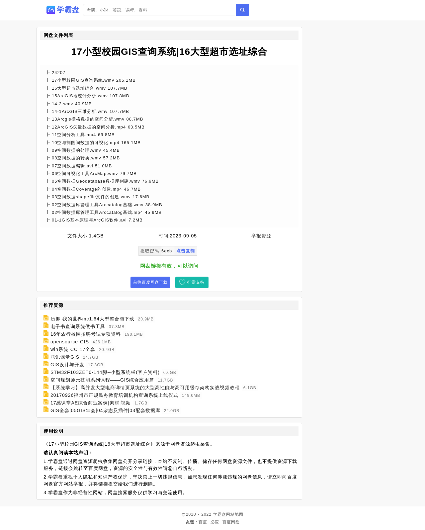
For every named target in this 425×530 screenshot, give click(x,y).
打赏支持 (196, 282)
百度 (203, 522)
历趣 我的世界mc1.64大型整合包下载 (92, 318)
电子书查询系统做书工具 (77, 326)
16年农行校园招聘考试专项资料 (85, 334)
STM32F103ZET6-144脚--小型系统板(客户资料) (105, 372)
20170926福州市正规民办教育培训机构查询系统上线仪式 (114, 395)
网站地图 (234, 514)
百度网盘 (231, 522)
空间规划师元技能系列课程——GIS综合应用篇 (102, 380)
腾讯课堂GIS (64, 357)
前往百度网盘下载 (150, 282)
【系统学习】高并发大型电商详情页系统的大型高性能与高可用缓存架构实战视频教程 (145, 387)
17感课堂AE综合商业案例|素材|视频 (90, 402)
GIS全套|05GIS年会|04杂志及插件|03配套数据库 (105, 410)
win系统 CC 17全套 (73, 349)
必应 (215, 522)
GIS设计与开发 (67, 364)
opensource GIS (69, 341)
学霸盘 (219, 514)
